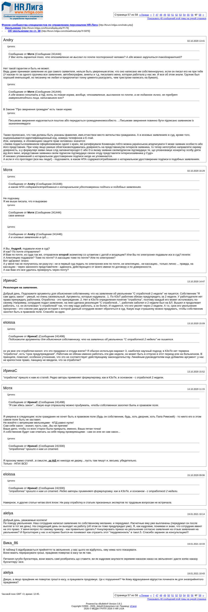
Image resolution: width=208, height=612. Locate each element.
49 (165, 15)
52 (176, 15)
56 (192, 15)
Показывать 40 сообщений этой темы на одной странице (176, 18)
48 (161, 15)
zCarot (133, 606)
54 (184, 15)
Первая (144, 15)
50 (168, 15)
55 (188, 15)
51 (172, 15)
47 (157, 15)
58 (200, 15)
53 (180, 15)
